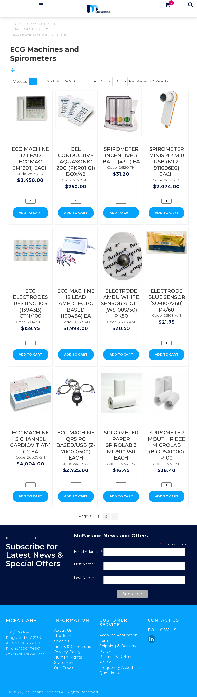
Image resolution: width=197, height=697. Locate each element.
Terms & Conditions (72, 646)
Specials (62, 641)
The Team (63, 635)
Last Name (84, 578)
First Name (84, 564)
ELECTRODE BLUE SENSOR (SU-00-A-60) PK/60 (166, 300)
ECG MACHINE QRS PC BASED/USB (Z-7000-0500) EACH (75, 445)
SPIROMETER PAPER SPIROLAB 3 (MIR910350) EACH (121, 445)
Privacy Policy (67, 652)
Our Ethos (64, 668)
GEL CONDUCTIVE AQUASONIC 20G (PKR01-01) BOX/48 (75, 161)
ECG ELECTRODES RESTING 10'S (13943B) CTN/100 (30, 303)
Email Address (88, 551)
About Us (63, 630)
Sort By (53, 80)
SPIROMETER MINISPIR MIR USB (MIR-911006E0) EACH (166, 161)
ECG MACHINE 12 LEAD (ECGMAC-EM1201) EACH (30, 158)
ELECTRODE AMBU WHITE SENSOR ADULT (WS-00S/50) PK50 (121, 303)
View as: (20, 81)
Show (106, 80)
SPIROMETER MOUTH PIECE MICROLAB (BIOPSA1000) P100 (166, 445)
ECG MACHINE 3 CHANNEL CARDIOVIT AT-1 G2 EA (30, 442)
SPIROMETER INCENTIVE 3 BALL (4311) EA (121, 155)
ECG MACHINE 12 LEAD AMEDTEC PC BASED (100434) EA (75, 303)
